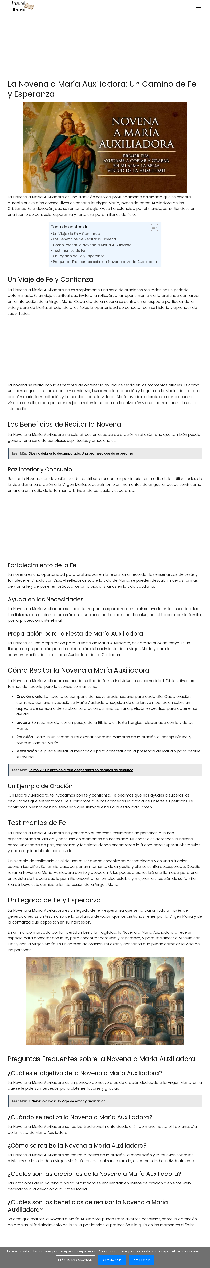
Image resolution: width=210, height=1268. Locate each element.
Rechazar (111, 1260)
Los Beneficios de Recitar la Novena (84, 239)
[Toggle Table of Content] (152, 227)
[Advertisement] (105, 46)
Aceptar (141, 1260)
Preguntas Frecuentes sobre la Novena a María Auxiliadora (105, 261)
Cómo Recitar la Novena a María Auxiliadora (92, 245)
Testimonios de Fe (69, 250)
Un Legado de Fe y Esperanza (79, 256)
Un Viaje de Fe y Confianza (76, 233)
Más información (75, 1260)
